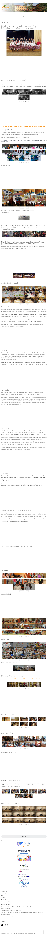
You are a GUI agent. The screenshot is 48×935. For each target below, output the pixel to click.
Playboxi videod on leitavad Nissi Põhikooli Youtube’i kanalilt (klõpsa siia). (24, 679)
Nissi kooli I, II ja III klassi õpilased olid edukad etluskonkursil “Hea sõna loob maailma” (19, 906)
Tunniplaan (24, 836)
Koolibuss (3, 897)
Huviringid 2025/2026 (6, 893)
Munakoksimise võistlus (6, 908)
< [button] (19, 851)
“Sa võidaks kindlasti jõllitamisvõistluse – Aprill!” (11, 910)
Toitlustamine (4, 895)
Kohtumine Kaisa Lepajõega (7, 916)
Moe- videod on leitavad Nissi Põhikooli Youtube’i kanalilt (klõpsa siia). (24, 126)
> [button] (29, 851)
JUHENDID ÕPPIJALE (5, 901)
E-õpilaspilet (4, 899)
